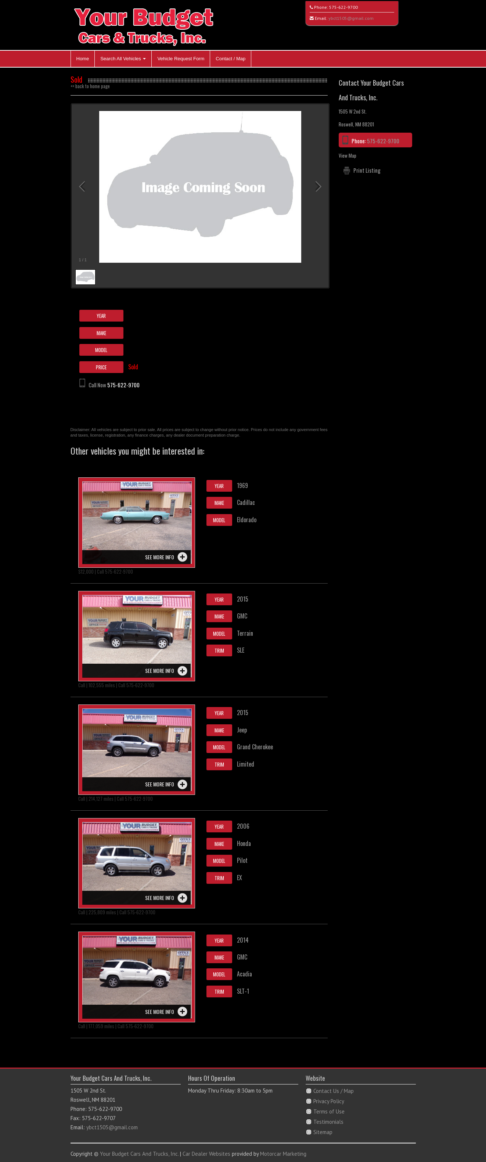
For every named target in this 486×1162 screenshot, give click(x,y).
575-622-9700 (343, 7)
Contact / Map (230, 58)
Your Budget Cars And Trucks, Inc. (139, 1153)
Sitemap (322, 1132)
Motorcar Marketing (283, 1153)
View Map (347, 155)
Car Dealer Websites (206, 1153)
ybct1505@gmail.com (351, 18)
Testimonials (328, 1121)
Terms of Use (329, 1111)
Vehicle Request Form (180, 58)
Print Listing (367, 170)
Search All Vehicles (123, 58)
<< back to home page (90, 86)
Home (82, 58)
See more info (159, 557)
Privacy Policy (328, 1101)
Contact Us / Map (333, 1090)
